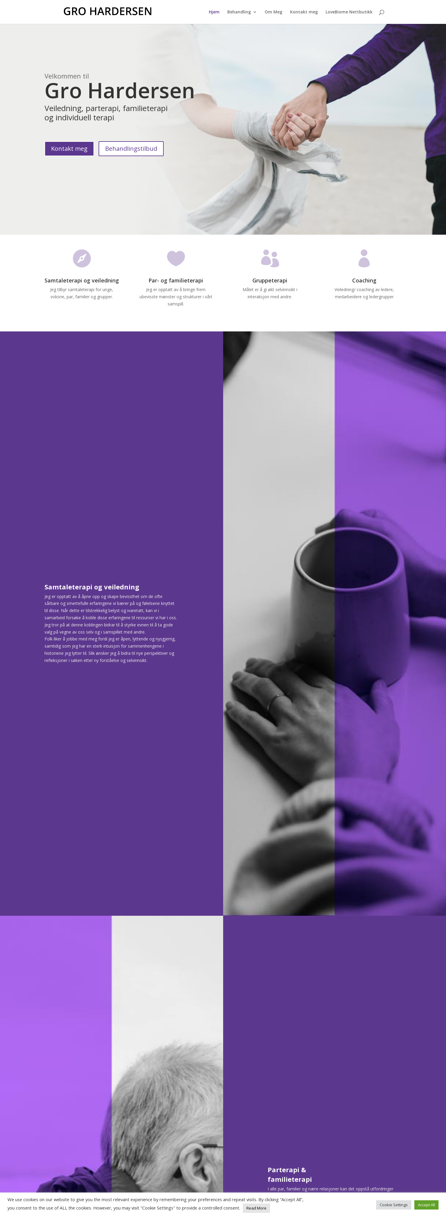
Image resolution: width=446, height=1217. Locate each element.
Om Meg (273, 12)
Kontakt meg (304, 12)
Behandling (239, 12)
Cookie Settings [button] (394, 1204)
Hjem (214, 12)
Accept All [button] (426, 1204)
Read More (256, 1208)
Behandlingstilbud (131, 149)
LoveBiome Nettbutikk (349, 12)
